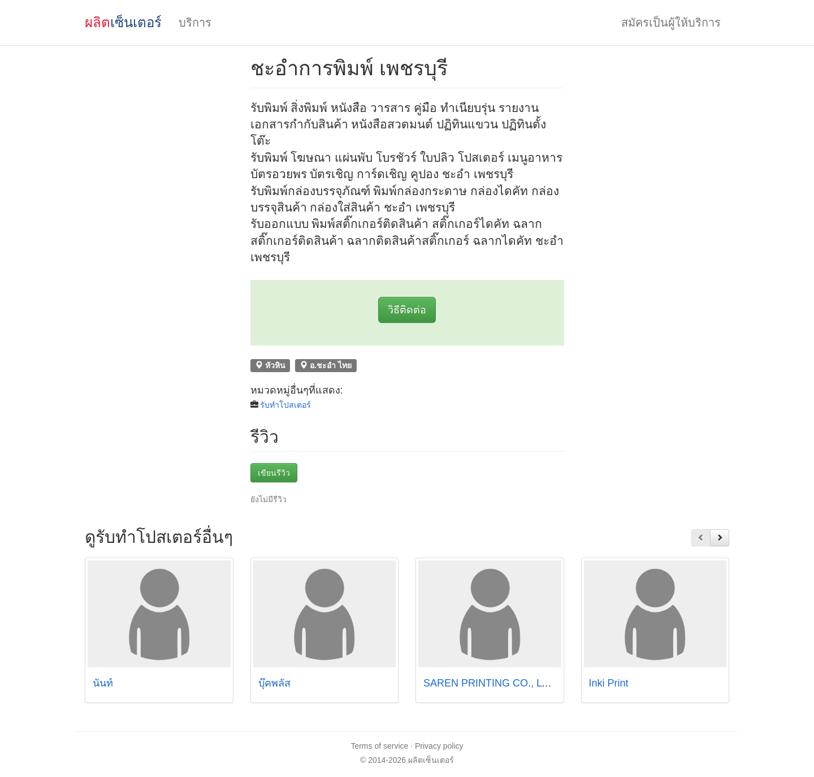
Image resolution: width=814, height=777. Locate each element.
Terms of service (379, 745)
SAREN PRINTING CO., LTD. (490, 683)
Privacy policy (439, 745)
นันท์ (106, 683)
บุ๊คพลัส (274, 683)
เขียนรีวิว (274, 472)
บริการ (195, 22)
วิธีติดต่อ (407, 310)
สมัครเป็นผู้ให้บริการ (671, 22)
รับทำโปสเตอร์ (285, 404)
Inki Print (609, 683)
